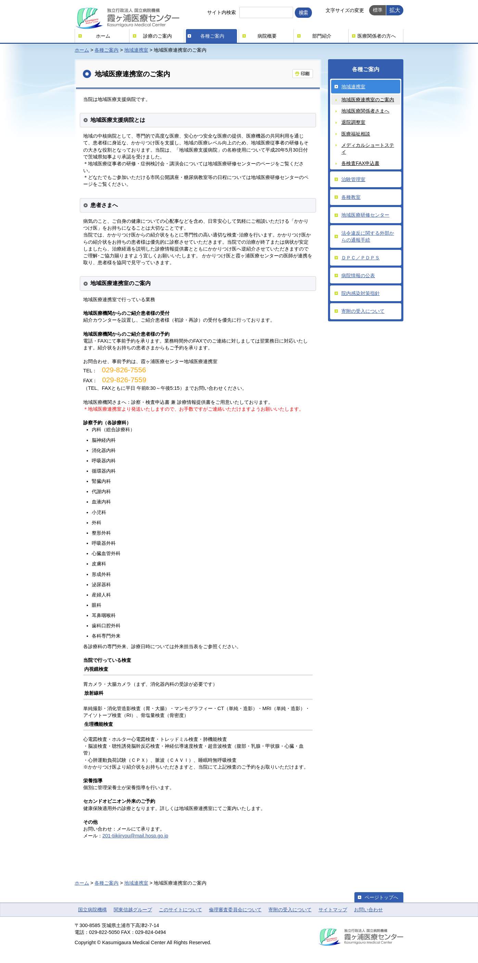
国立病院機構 (92, 909)
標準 (377, 10)
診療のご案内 (157, 36)
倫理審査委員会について (235, 909)
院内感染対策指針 (360, 293)
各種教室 (351, 197)
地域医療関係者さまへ (365, 111)
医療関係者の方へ (376, 36)
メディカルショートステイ (367, 148)
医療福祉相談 (355, 134)
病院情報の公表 (358, 275)
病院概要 (267, 36)
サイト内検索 (221, 12)
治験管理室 (353, 179)
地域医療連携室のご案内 (367, 99)
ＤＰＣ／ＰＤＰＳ (360, 257)
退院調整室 (353, 122)
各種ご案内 (212, 36)
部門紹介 (321, 36)
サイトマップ (332, 909)
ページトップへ (381, 897)
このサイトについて (180, 909)
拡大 (394, 10)
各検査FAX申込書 (360, 163)
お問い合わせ (368, 909)
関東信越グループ (133, 909)
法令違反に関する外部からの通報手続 (367, 236)
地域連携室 (136, 50)
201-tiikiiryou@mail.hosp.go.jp (135, 835)
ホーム (103, 36)
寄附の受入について (363, 311)
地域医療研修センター (365, 215)
